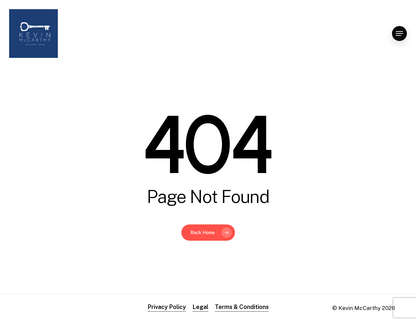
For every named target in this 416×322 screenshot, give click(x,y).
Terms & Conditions (242, 306)
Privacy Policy (167, 306)
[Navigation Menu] (399, 33)
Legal (200, 306)
